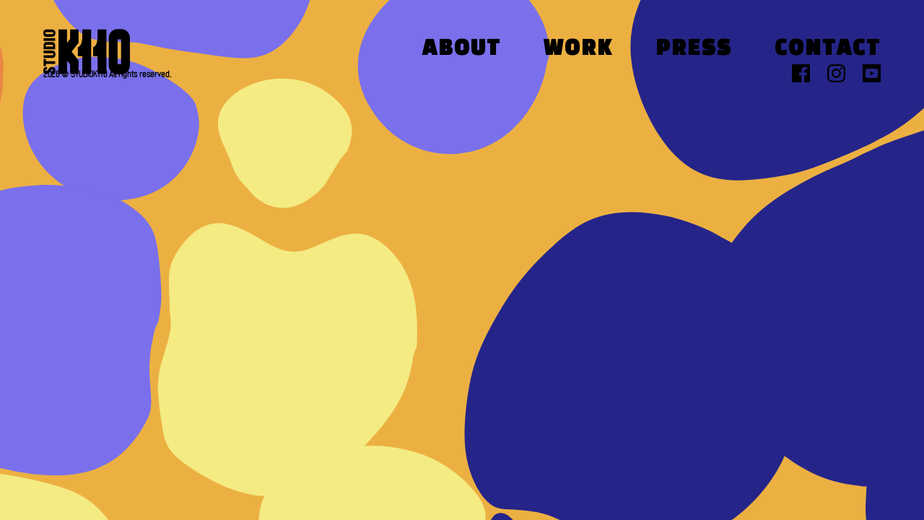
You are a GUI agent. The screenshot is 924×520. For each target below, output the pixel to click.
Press (693, 49)
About (461, 49)
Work (578, 49)
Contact (828, 49)
